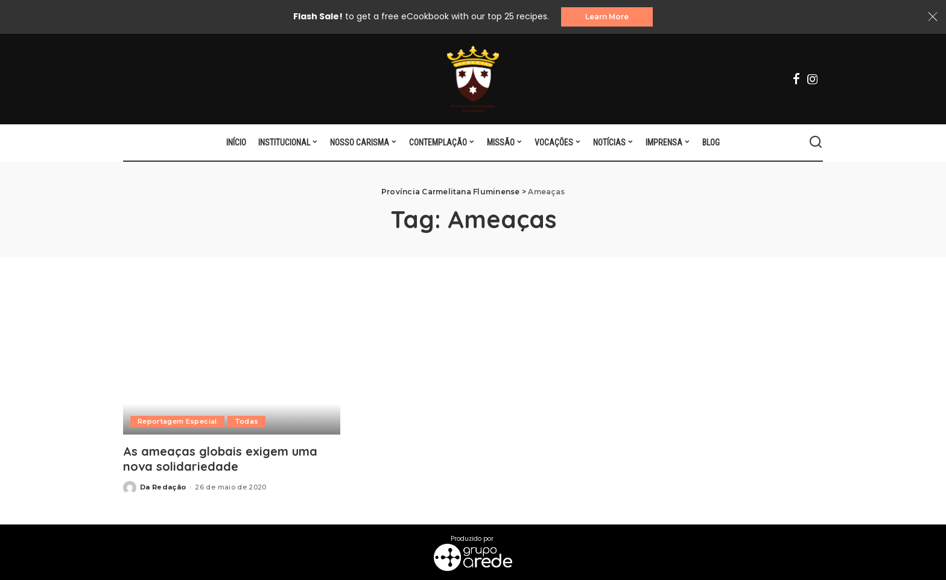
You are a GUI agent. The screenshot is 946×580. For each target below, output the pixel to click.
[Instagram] (813, 79)
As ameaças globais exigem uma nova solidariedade (220, 459)
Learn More (607, 16)
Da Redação (163, 487)
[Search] (815, 142)
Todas (247, 421)
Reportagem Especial (177, 421)
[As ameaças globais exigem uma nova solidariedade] (231, 360)
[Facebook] (796, 79)
